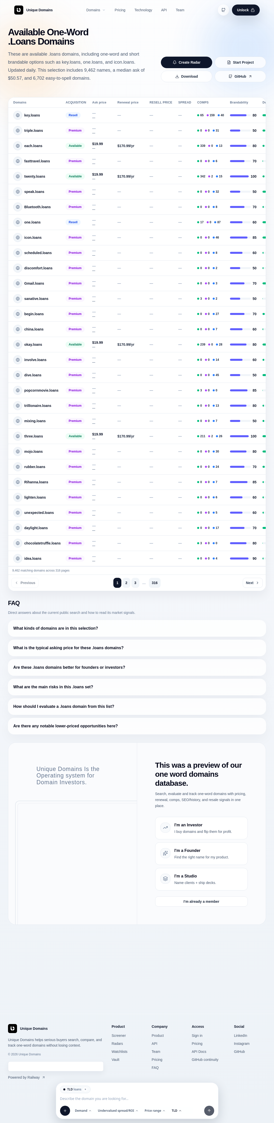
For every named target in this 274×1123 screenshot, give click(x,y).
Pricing (157, 1060)
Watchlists (119, 1052)
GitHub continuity (205, 1060)
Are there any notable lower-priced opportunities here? (65, 726)
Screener (119, 1036)
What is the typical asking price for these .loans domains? (68, 648)
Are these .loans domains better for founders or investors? (69, 667)
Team (156, 1052)
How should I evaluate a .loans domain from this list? (63, 706)
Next (252, 583)
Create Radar (186, 62)
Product (158, 1036)
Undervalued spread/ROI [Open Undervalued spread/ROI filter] (118, 1110)
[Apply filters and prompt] (209, 1111)
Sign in (197, 1036)
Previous (25, 583)
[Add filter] (65, 1111)
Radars (117, 1044)
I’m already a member (201, 902)
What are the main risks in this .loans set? (53, 687)
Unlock (246, 10)
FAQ (155, 1068)
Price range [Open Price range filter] (155, 1110)
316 (155, 583)
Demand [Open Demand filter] (83, 1110)
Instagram (241, 1044)
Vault (115, 1060)
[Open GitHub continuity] (223, 10)
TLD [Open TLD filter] (177, 1110)
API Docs (199, 1052)
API (154, 1044)
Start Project (240, 62)
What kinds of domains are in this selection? (55, 628)
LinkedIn (240, 1036)
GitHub (240, 76)
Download (186, 76)
